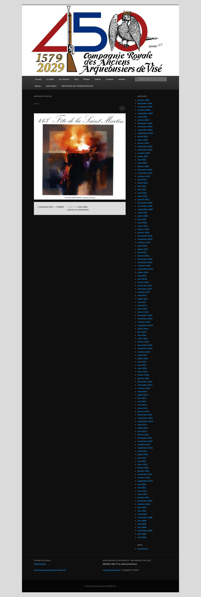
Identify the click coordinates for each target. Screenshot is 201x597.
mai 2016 (142, 335)
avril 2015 (142, 368)
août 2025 (142, 117)
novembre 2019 (145, 239)
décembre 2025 (145, 103)
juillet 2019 (143, 249)
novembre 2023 (145, 130)
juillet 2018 (143, 272)
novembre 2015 (145, 348)
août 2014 (142, 391)
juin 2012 (142, 458)
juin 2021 (142, 186)
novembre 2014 (145, 385)
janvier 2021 (143, 199)
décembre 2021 (145, 170)
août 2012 (142, 451)
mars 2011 (143, 494)
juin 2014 (142, 398)
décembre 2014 (145, 381)
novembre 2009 (145, 517)
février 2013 (143, 434)
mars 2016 (143, 338)
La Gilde (50, 79)
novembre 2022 (145, 150)
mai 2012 (142, 461)
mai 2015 (142, 365)
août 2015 (142, 355)
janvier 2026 (143, 100)
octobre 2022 (144, 153)
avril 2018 (142, 279)
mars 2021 (143, 196)
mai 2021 (142, 189)
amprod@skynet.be (111, 570)
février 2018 (143, 282)
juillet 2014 (143, 395)
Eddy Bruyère (40, 564)
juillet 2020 (143, 216)
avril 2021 (142, 193)
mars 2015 (143, 371)
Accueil (38, 79)
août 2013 (142, 424)
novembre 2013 (145, 418)
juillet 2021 (143, 183)
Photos (86, 79)
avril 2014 (142, 405)
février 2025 (143, 120)
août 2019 (142, 246)
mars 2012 (143, 464)
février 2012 (143, 468)
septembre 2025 (145, 113)
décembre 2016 (145, 315)
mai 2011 (142, 487)
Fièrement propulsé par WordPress (100, 586)
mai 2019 (142, 252)
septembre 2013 (145, 421)
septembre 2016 (145, 325)
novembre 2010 (145, 501)
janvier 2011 (143, 497)
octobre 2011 (144, 477)
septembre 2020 (145, 209)
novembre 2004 (145, 530)
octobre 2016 (144, 322)
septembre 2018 (145, 269)
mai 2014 (142, 401)
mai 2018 (142, 276)
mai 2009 (142, 524)
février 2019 (143, 256)
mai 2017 (142, 302)
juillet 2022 (143, 156)
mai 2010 (142, 511)
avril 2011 (142, 491)
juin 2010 (142, 507)
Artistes (121, 79)
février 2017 (143, 312)
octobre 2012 (144, 444)
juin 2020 (142, 219)
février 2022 (143, 166)
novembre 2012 (145, 441)
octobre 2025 (144, 110)
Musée (38, 86)
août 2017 (142, 295)
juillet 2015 (143, 358)
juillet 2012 (143, 454)
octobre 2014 (144, 388)
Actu (76, 79)
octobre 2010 (144, 504)
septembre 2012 (145, 448)
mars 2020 (143, 226)
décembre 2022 (145, 146)
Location (109, 79)
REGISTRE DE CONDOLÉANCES (77, 86)
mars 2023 (143, 140)
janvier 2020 (143, 232)
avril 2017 (142, 305)
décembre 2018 (145, 259)
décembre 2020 (145, 203)
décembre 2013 (145, 415)
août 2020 (142, 212)
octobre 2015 (144, 352)
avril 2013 (142, 431)
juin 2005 (142, 527)
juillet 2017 (143, 299)
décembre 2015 (145, 345)
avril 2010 (142, 514)
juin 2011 (142, 484)
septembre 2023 (145, 133)
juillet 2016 (143, 329)
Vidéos (98, 79)
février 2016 (143, 342)
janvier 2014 (143, 411)
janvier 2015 (143, 378)
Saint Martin (51, 86)
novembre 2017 (145, 289)
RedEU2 (60, 207)
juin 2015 (142, 362)
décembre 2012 (145, 438)
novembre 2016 (145, 318)
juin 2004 (142, 534)
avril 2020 (142, 223)
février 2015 (143, 375)
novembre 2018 (145, 262)
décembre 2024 (145, 123)
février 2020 (143, 229)
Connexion (143, 549)
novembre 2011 (145, 474)
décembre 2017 (145, 285)
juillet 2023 (143, 136)
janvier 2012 (143, 471)
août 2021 (142, 179)
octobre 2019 (144, 242)
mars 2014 (143, 408)
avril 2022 (142, 163)
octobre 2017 (144, 292)
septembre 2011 (145, 481)
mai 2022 (142, 159)
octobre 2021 (144, 176)
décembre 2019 (145, 236)
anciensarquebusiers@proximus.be (50, 570)
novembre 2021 (145, 173)
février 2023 (143, 143)
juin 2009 (142, 521)
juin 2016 (142, 332)
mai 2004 (142, 537)
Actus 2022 (82, 207)
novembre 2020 (145, 206)
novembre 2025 (145, 107)
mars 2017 (143, 309)
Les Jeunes (64, 79)
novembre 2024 (145, 126)
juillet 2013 (143, 428)
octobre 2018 (144, 265)
